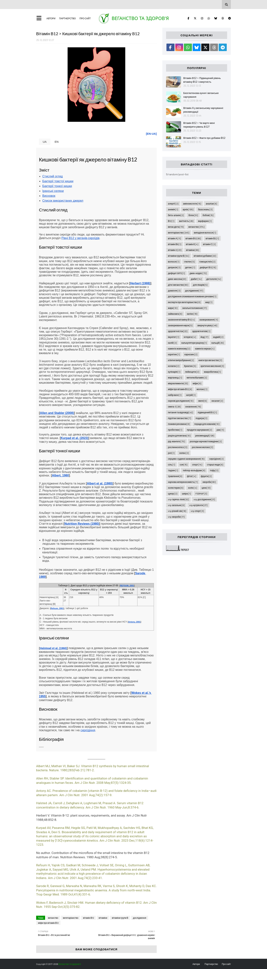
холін (192, 487)
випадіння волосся (205, 232)
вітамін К (192, 244)
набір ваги (174, 395)
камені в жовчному (179, 348)
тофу (214, 470)
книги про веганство (210, 360)
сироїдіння (216, 458)
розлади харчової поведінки (206, 441)
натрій (191, 395)
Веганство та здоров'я (140, 18)
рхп (171, 453)
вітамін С (209, 244)
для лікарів (200, 284)
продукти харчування (199, 429)
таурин (173, 470)
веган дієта (176, 226)
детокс (190, 267)
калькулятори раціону (194, 342)
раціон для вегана (179, 435)
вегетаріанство (70, 917)
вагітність (186, 221)
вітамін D (174, 250)
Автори (50, 18)
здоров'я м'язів (201, 331)
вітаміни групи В (120, 917)
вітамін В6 (174, 244)
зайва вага (175, 313)
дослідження (139, 917)
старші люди (215, 464)
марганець (175, 377)
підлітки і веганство (179, 418)
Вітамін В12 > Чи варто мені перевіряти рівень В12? (199, 124)
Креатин (190, 366)
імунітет (173, 337)
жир (208, 302)
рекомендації (204, 435)
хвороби (209, 482)
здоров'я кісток (177, 331)
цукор (172, 493)
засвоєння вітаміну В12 (181, 319)
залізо (192, 313)
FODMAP (201, 493)
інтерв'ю (190, 337)
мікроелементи (178, 383)
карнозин (190, 354)
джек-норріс (198, 273)
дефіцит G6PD (176, 273)
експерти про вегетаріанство (184, 302)
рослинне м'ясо (177, 447)
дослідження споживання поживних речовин (192, 296)
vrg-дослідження (204, 499)
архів (188, 209)
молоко (202, 389)
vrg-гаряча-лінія (178, 499)
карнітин (174, 354)
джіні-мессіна (177, 279)
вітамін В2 (212, 238)
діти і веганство (178, 284)
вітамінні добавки (205, 255)
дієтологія (213, 279)
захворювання (208, 319)
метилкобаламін (197, 377)
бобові (208, 215)
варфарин (205, 221)
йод (204, 337)
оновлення (193, 406)
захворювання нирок (180, 325)
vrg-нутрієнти (198, 505)
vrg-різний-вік (177, 511)
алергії (173, 203)
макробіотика (212, 371)
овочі (202, 400)
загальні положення (194, 308)
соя (183, 464)
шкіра (186, 493)
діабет (196, 279)
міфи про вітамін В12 (48, 922)
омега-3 (174, 406)
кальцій (217, 342)
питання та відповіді (180, 412)
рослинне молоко (202, 447)
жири (173, 308)
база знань (205, 209)
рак (220, 429)
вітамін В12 (88, 917)
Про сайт (85, 18)
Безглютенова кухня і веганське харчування (201, 94)
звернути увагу (207, 325)
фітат (191, 476)
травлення (175, 476)
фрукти (206, 476)
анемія (173, 209)
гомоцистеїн (207, 261)
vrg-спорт (197, 511)
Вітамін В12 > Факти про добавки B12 (204, 137)
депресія (174, 267)
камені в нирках (204, 348)
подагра (201, 418)
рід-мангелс (176, 441)
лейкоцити (192, 371)
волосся (173, 261)
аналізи (211, 203)
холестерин (175, 487)
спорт (197, 464)
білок (193, 215)
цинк (206, 487)
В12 (171, 221)
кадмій (218, 337)
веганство (53, 917)
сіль (171, 464)
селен (184, 453)
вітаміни (103, 917)
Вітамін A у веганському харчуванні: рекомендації (203, 109)
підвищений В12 (207, 412)
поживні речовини (179, 424)
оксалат (217, 400)
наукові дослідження (180, 400)
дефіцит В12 (208, 267)
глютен (189, 261)
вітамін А (174, 238)
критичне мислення (212, 366)
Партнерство (67, 18)
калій (172, 342)
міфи (197, 383)
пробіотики (175, 429)
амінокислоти (192, 203)
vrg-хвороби (176, 516)
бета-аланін (176, 215)
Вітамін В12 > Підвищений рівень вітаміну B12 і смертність (202, 80)
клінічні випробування (181, 360)
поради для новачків (206, 424)
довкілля (174, 290)
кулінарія (174, 371)
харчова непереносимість (183, 482)
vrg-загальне (176, 505)
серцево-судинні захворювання (186, 458)
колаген (173, 366)
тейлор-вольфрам (194, 470)
